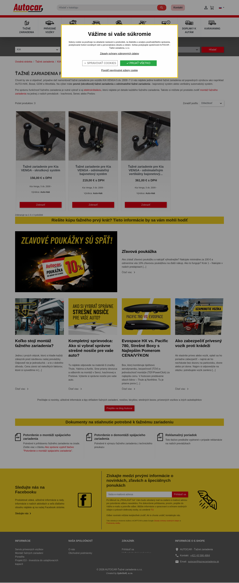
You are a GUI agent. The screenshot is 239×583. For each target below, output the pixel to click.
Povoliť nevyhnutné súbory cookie (119, 70)
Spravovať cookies (100, 63)
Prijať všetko (138, 63)
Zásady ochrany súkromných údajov (119, 53)
